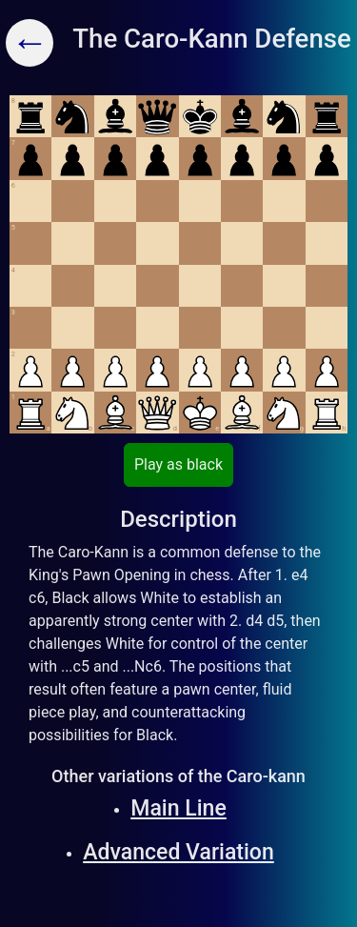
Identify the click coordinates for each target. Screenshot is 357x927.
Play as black (178, 464)
